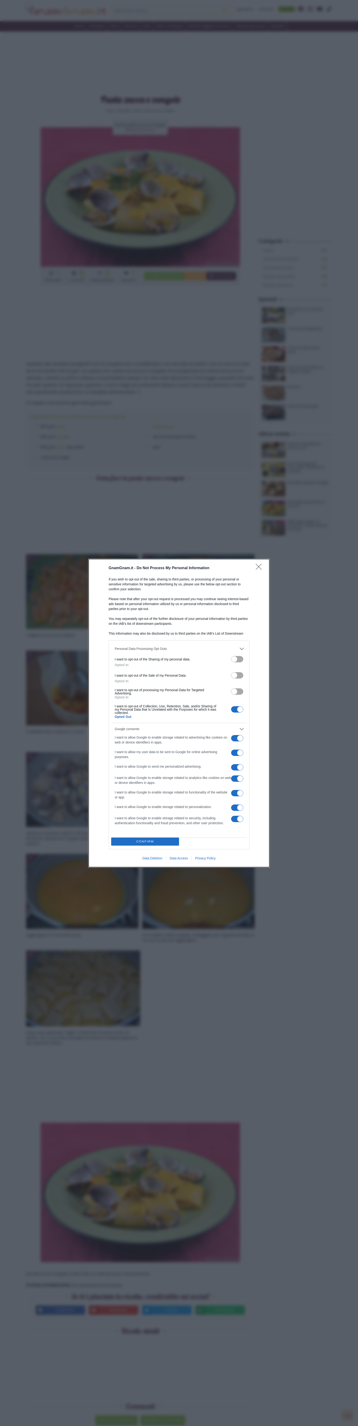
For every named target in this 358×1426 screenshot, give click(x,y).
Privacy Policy (205, 858)
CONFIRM (145, 841)
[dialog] (179, 713)
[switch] (237, 659)
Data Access (179, 858)
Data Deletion (152, 858)
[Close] (260, 568)
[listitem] (179, 648)
